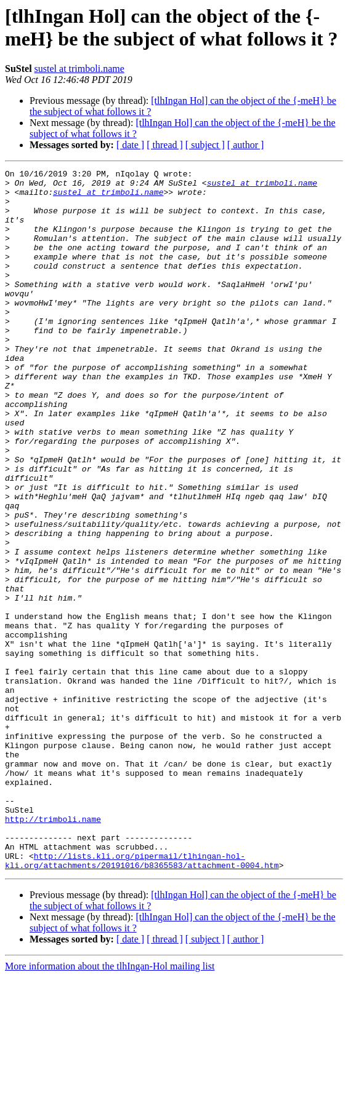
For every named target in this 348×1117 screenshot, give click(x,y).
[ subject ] (205, 145)
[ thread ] (165, 145)
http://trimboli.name (53, 949)
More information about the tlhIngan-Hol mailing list (109, 1106)
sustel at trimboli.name (79, 68)
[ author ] (245, 145)
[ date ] (130, 145)
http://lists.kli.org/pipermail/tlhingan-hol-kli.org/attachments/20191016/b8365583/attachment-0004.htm (142, 1000)
